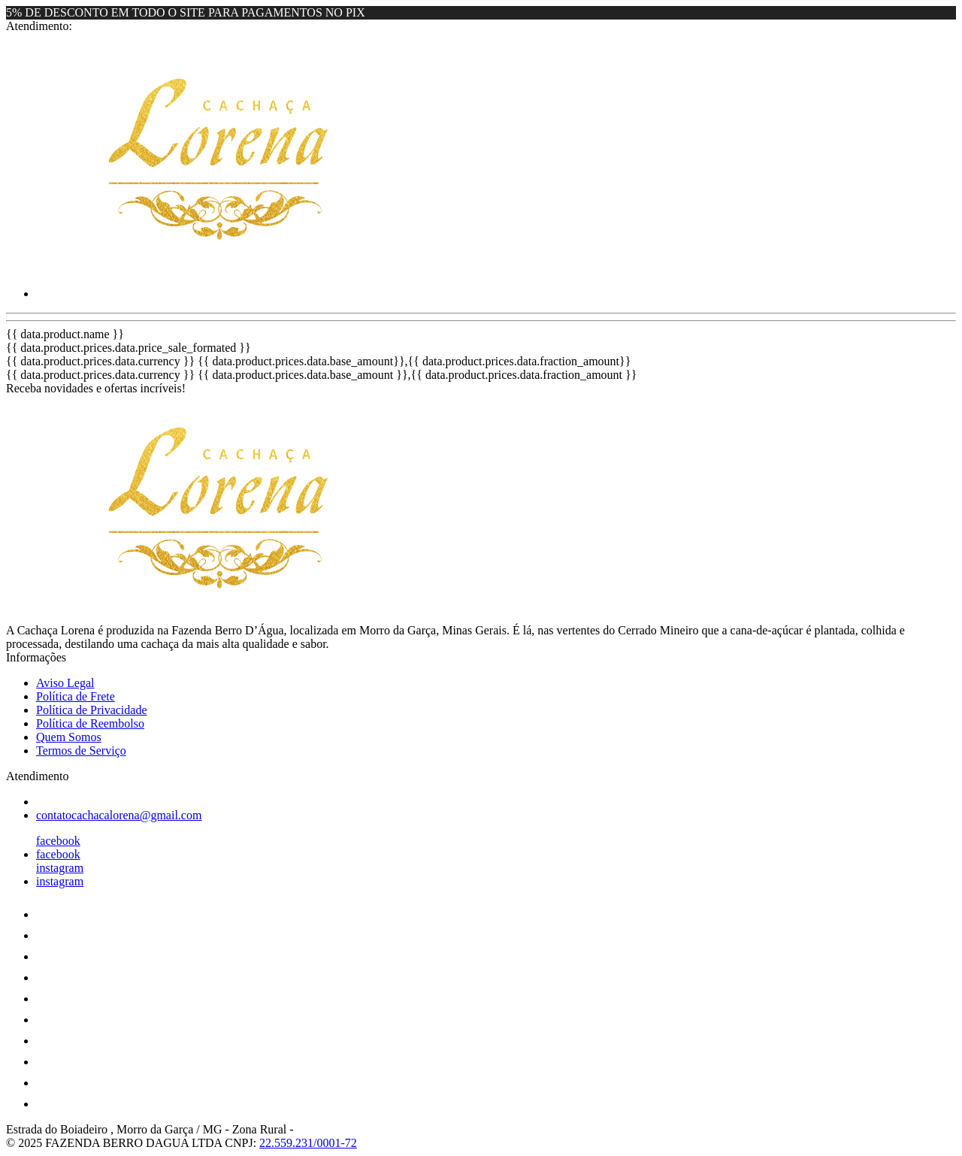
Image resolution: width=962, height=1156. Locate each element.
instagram (59, 867)
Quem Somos (68, 737)
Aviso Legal (65, 682)
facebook (58, 840)
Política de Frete (75, 696)
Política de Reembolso (90, 723)
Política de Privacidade (91, 710)
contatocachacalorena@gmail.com (118, 815)
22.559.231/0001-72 (308, 1142)
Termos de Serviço (81, 750)
